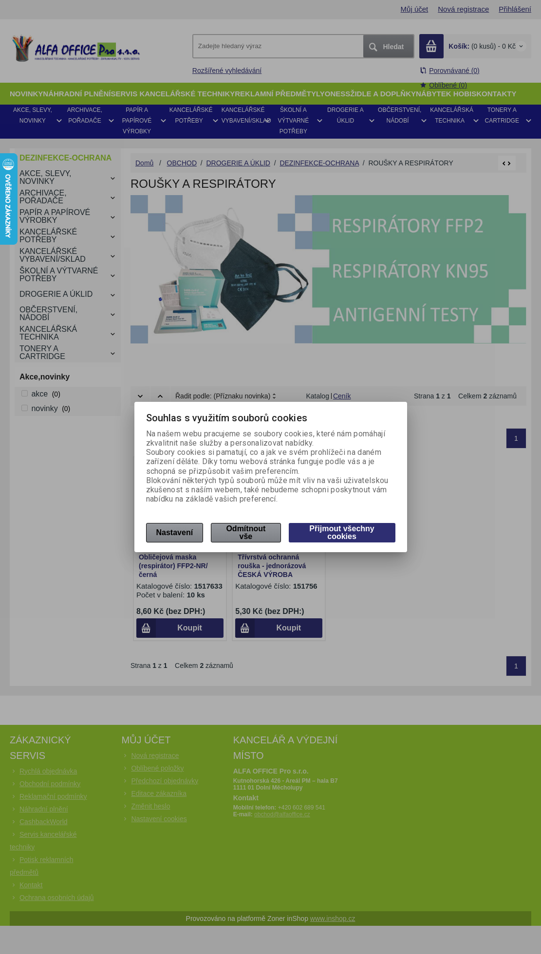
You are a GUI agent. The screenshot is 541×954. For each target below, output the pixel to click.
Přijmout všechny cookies (341, 532)
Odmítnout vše (245, 532)
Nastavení (174, 532)
